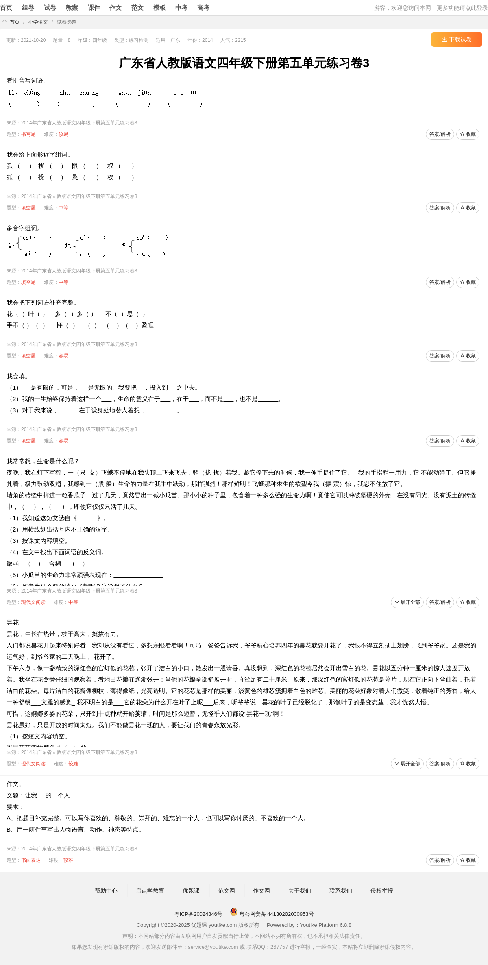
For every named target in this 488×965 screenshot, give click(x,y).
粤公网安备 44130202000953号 (272, 914)
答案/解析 (439, 134)
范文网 (226, 890)
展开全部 (407, 602)
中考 (181, 7)
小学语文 (38, 22)
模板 (159, 7)
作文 (115, 7)
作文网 (261, 890)
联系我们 (340, 890)
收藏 (468, 134)
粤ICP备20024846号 (198, 914)
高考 (203, 7)
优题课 (191, 890)
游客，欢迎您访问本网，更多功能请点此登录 (431, 7)
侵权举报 (381, 890)
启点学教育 (150, 890)
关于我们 (299, 890)
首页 (6, 7)
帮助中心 (106, 890)
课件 (94, 7)
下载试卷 (457, 39)
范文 (137, 7)
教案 (72, 7)
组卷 (28, 7)
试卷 (50, 7)
